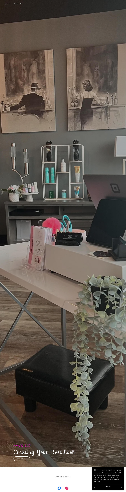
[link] (59, 488)
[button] (120, 3)
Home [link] (7, 4)
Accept (108, 486)
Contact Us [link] (18, 4)
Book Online (22, 459)
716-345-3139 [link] (22, 445)
